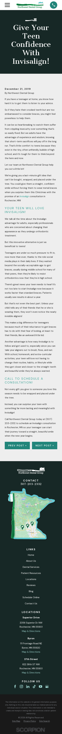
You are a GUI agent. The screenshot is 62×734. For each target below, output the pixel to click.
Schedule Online (31, 597)
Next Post (45, 445)
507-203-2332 (31, 484)
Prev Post (17, 445)
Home (31, 555)
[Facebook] (15, 686)
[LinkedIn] (27, 686)
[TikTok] (34, 686)
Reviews (31, 585)
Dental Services (31, 567)
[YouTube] (40, 686)
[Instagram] (21, 686)
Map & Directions (31, 631)
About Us (31, 560)
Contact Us (31, 603)
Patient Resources (31, 573)
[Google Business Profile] (47, 686)
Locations (31, 579)
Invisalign (24, 196)
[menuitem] (16, 721)
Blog (31, 591)
